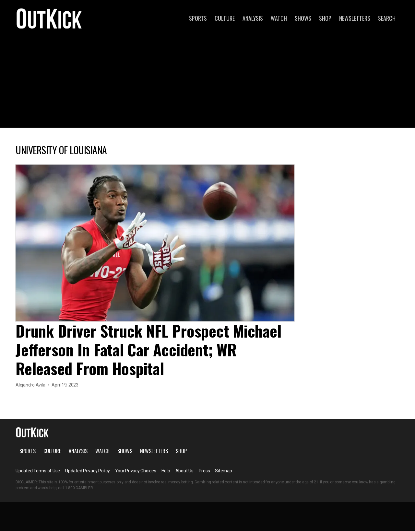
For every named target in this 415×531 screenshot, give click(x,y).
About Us (184, 470)
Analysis (253, 18)
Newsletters (354, 18)
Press (204, 470)
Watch (279, 18)
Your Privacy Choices (135, 470)
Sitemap (223, 470)
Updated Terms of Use (38, 470)
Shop (325, 18)
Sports (198, 18)
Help (165, 470)
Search (387, 18)
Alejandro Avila (30, 384)
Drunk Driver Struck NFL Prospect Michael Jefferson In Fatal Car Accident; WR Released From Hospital (148, 349)
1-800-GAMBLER (79, 488)
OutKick (49, 18)
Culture (225, 18)
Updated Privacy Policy (87, 470)
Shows (303, 18)
